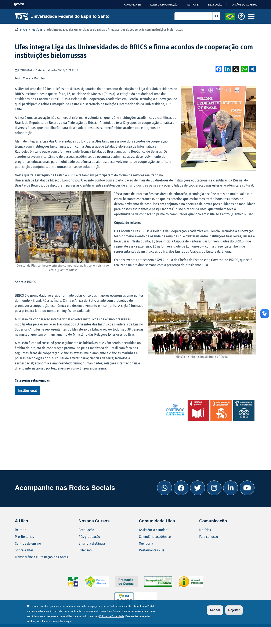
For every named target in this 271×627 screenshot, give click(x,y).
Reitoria (20, 529)
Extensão (85, 550)
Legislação (215, 4)
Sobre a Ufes (24, 550)
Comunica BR (132, 4)
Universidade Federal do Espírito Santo (62, 16)
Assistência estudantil (154, 529)
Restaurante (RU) (151, 550)
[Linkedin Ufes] (231, 487)
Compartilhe (252, 69)
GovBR (19, 4)
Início (23, 30)
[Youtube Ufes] (247, 487)
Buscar (216, 16)
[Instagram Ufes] (214, 487)
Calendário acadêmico (155, 536)
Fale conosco (208, 536)
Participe (193, 4)
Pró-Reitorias (24, 536)
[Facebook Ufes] (181, 487)
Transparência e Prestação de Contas (41, 557)
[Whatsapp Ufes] (164, 487)
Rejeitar (234, 610)
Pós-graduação (89, 536)
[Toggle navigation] (251, 16)
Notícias (37, 30)
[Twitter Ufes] (197, 487)
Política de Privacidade (111, 617)
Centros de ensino (28, 543)
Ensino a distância (92, 543)
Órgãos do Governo (244, 4)
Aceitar (215, 610)
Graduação (86, 529)
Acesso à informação (163, 4)
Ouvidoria (146, 543)
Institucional (27, 390)
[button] (230, 16)
